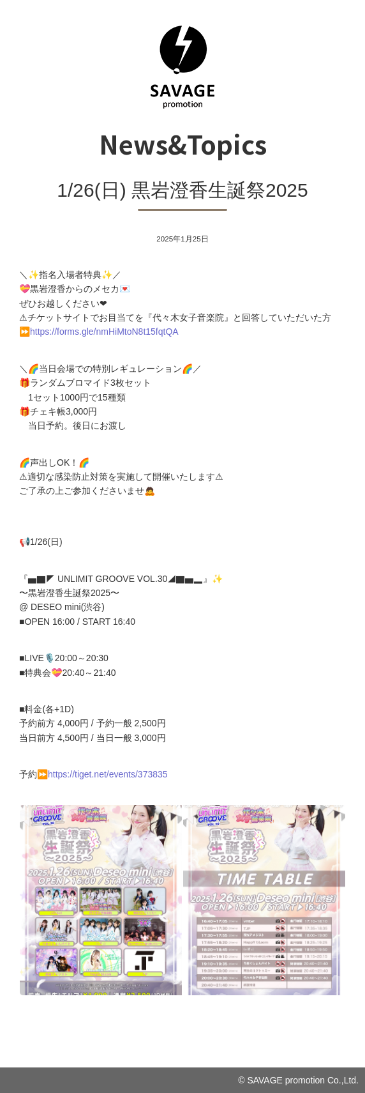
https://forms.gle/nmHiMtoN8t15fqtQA (104, 331)
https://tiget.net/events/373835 (108, 774)
